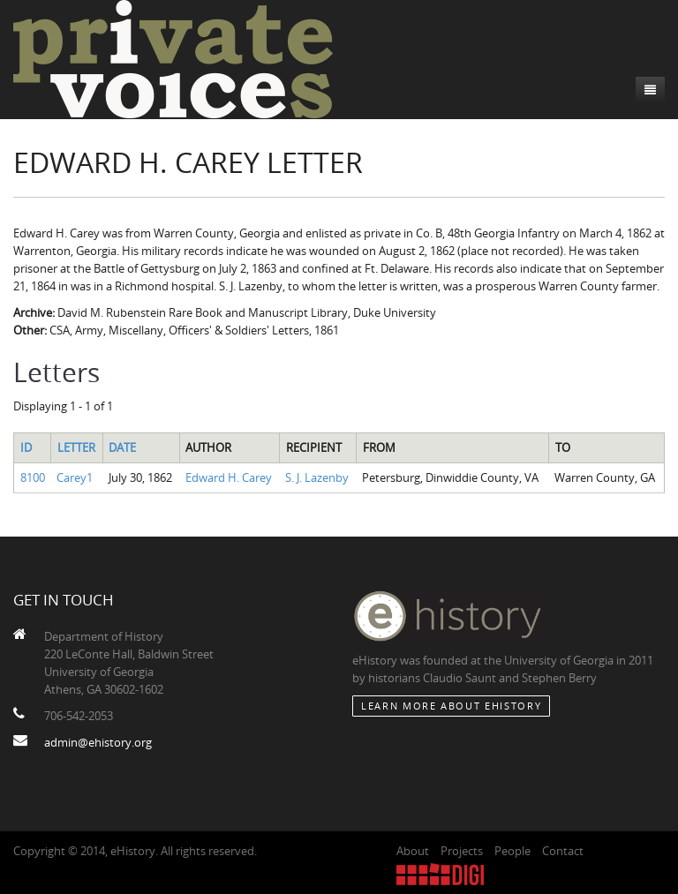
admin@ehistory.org (98, 742)
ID (26, 447)
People (512, 851)
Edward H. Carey (228, 477)
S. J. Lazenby (317, 477)
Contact (563, 851)
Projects (462, 851)
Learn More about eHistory (451, 705)
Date (122, 447)
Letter (76, 447)
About (412, 851)
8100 (32, 477)
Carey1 (74, 477)
